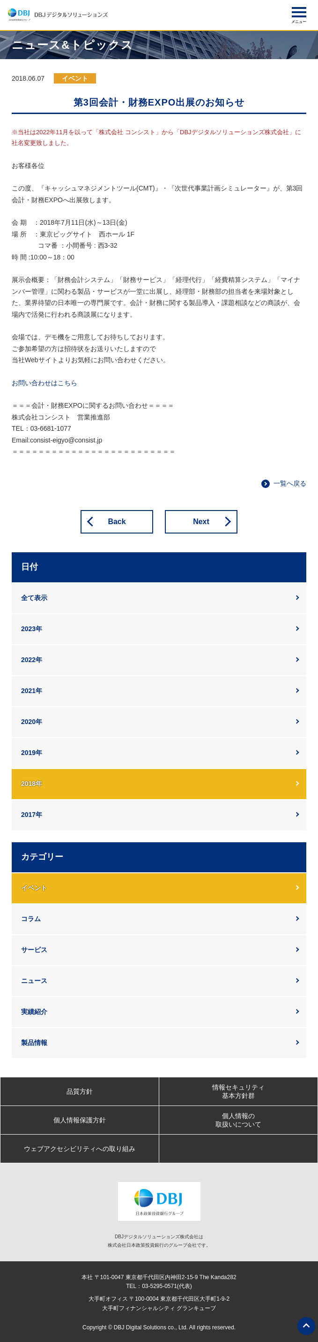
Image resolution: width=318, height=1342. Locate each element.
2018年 (31, 783)
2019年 (31, 752)
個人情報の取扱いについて (238, 1120)
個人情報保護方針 (79, 1120)
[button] (299, 12)
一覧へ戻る (290, 483)
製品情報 (34, 1042)
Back (117, 522)
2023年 (31, 629)
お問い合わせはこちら (44, 383)
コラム (31, 919)
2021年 (31, 690)
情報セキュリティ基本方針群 (238, 1091)
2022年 (31, 659)
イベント (34, 888)
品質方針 (80, 1091)
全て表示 (34, 598)
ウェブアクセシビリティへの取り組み (79, 1148)
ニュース (34, 980)
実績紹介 (34, 1011)
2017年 (31, 814)
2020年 (31, 721)
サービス (34, 949)
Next (201, 522)
